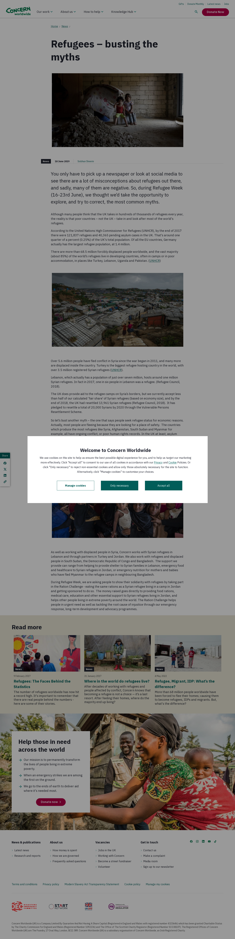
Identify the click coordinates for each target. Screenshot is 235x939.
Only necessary (119, 485)
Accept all (163, 485)
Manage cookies (75, 485)
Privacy (158, 462)
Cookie (172, 462)
